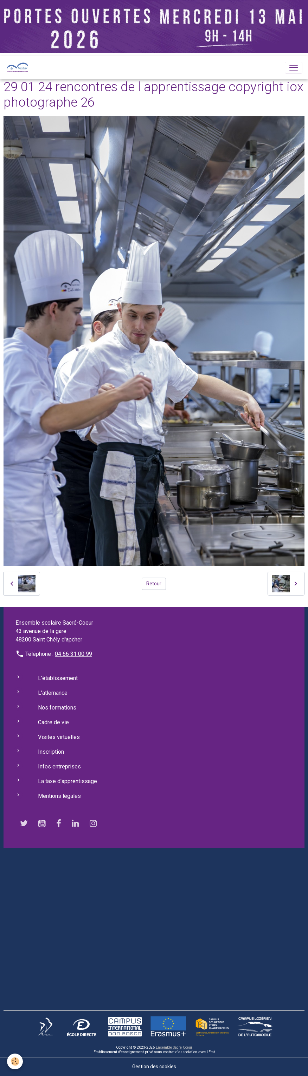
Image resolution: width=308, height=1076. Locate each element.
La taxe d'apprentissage (67, 781)
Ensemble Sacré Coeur (174, 1047)
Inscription (51, 751)
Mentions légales (59, 796)
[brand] (19, 68)
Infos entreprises (59, 766)
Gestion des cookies (154, 1066)
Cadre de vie (53, 722)
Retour (153, 583)
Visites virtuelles (59, 737)
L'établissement (58, 678)
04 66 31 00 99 (73, 654)
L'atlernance (53, 693)
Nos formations (57, 707)
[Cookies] (15, 1061)
